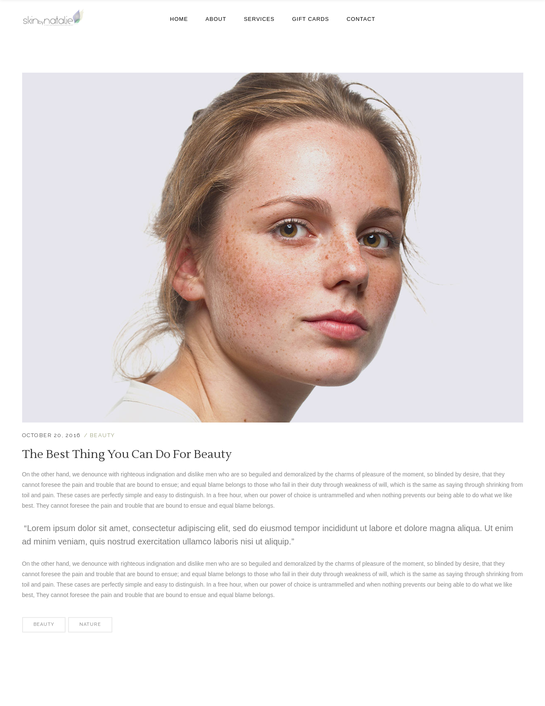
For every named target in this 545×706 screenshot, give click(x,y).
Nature (90, 624)
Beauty (102, 435)
